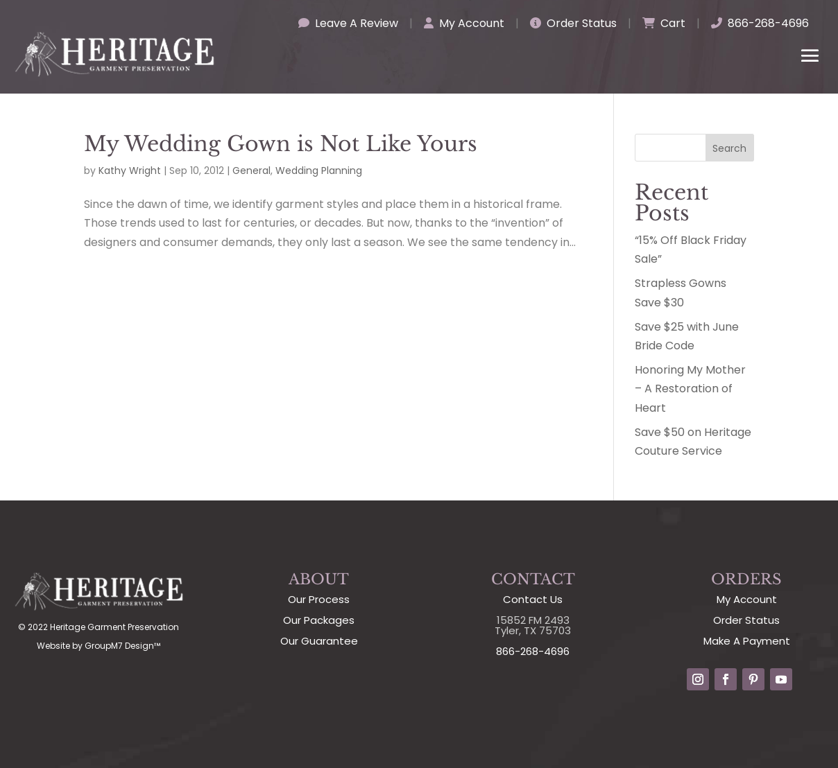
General (251, 170)
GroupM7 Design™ (122, 646)
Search (729, 148)
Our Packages (318, 620)
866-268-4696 (760, 23)
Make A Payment (746, 641)
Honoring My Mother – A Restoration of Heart (690, 388)
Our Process (319, 599)
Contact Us (533, 599)
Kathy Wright (130, 170)
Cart (663, 23)
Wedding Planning (318, 170)
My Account (464, 23)
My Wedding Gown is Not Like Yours (280, 144)
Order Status (573, 23)
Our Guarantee (319, 641)
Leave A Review (348, 23)
